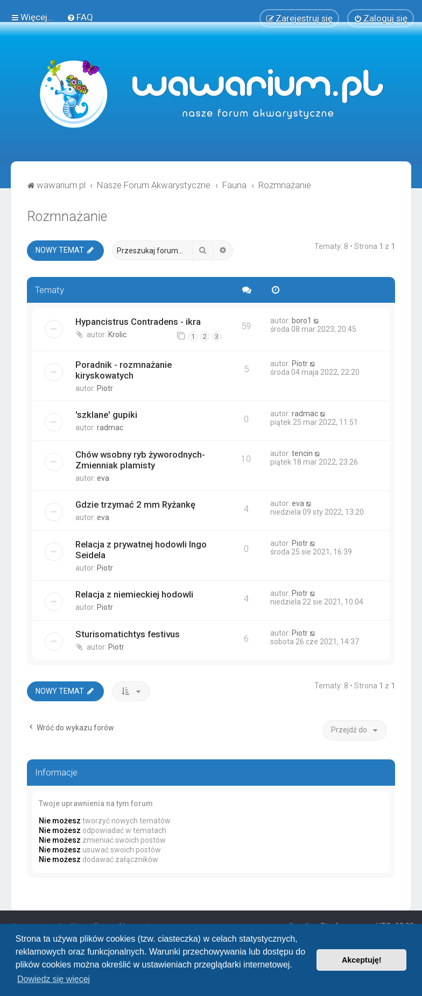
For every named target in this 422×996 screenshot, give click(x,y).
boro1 (302, 319)
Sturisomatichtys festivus (127, 632)
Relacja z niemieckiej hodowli (134, 592)
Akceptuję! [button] (362, 960)
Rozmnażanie (67, 215)
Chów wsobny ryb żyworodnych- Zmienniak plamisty (140, 458)
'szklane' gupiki (106, 413)
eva (103, 476)
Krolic (117, 333)
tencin (302, 451)
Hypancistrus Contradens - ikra (138, 320)
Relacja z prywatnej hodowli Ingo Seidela (141, 548)
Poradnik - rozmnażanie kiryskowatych (123, 368)
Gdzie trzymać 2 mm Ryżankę (135, 502)
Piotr (105, 386)
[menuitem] (80, 17)
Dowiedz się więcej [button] (53, 979)
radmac (110, 426)
